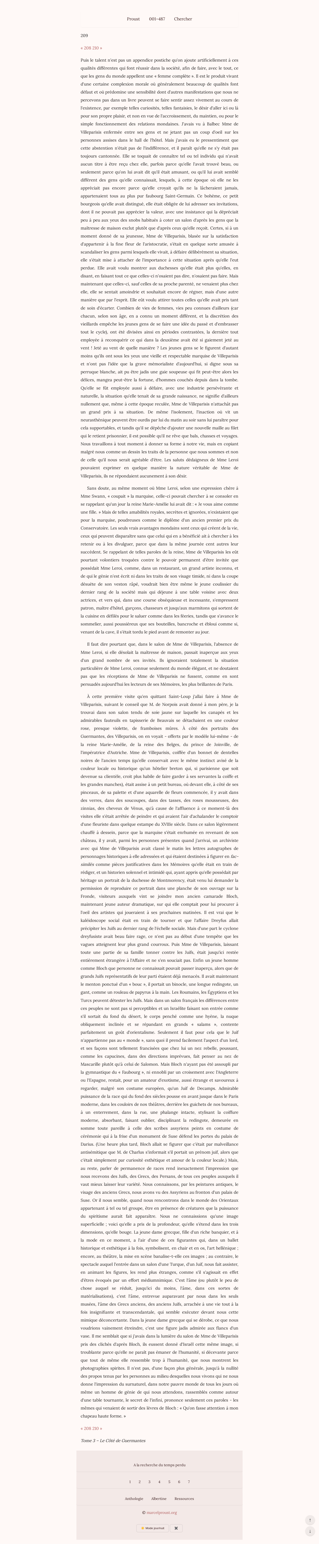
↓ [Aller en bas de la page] (310, 1531)
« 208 (86, 48)
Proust (133, 18)
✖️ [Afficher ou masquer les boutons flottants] (176, 1528)
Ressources (184, 1498)
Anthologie (134, 1498)
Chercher (183, 18)
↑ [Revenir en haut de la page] (310, 1520)
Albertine (159, 1498)
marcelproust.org (162, 1512)
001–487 (157, 18)
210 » (97, 48)
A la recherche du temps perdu (160, 1465)
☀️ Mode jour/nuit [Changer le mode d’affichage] (152, 1528)
